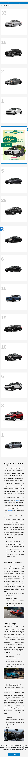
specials (10, 510)
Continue (14, 754)
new (10, 500)
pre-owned (18, 500)
